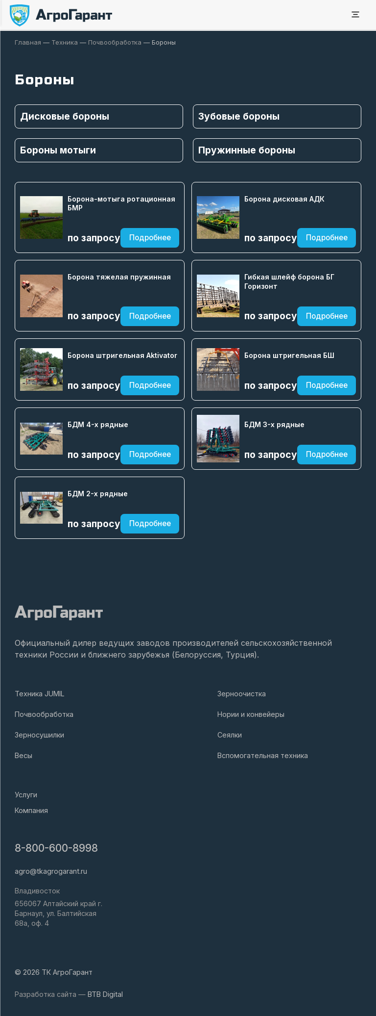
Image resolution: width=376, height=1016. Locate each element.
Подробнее (150, 237)
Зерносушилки (39, 734)
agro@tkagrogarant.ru (51, 870)
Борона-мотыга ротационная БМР (121, 202)
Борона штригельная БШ (289, 355)
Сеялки (229, 734)
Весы (23, 755)
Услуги (26, 794)
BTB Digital (105, 994)
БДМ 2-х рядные (98, 493)
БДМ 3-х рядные (274, 424)
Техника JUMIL (40, 693)
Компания (31, 810)
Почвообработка (44, 714)
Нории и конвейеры (250, 714)
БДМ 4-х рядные (98, 424)
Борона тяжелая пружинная (119, 276)
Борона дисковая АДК (284, 198)
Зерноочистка (241, 693)
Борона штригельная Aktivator (122, 355)
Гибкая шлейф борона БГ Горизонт (289, 280)
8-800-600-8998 (56, 848)
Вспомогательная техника (262, 755)
